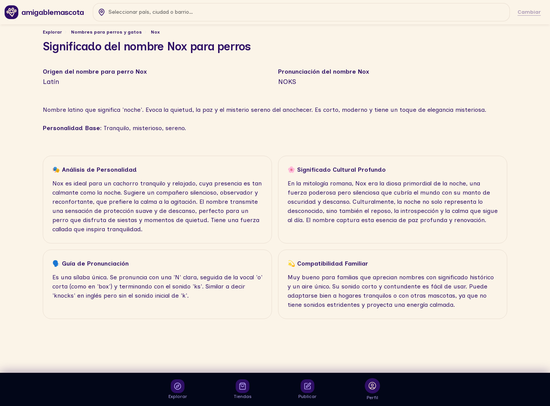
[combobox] (301, 12)
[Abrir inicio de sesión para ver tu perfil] (372, 389)
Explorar (52, 32)
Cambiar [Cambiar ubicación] (529, 12)
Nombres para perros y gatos (106, 32)
